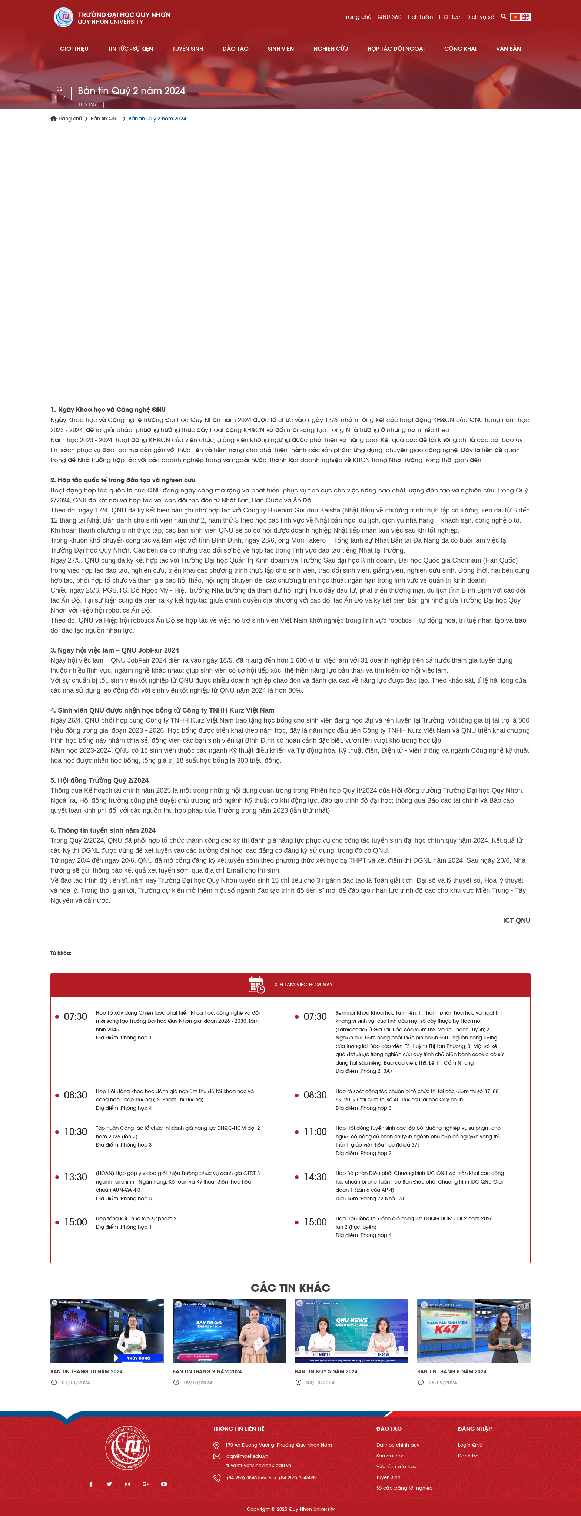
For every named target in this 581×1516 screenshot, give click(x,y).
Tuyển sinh (388, 1477)
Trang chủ (358, 17)
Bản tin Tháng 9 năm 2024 (207, 1371)
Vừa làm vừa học (396, 1466)
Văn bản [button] (508, 49)
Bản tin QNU (105, 119)
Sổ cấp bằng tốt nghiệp (404, 1488)
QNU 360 (390, 17)
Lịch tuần (420, 17)
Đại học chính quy (397, 1445)
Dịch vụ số (480, 17)
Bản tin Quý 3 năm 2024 (326, 1371)
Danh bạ (468, 1455)
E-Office (449, 17)
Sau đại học (390, 1455)
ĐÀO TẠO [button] (236, 49)
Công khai (460, 49)
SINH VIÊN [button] (281, 49)
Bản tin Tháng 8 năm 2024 (452, 1371)
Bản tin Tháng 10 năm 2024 (86, 1371)
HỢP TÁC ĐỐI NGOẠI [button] (396, 49)
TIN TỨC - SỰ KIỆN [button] (130, 49)
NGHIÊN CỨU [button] (330, 49)
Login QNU (470, 1445)
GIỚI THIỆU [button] (74, 49)
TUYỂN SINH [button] (188, 49)
